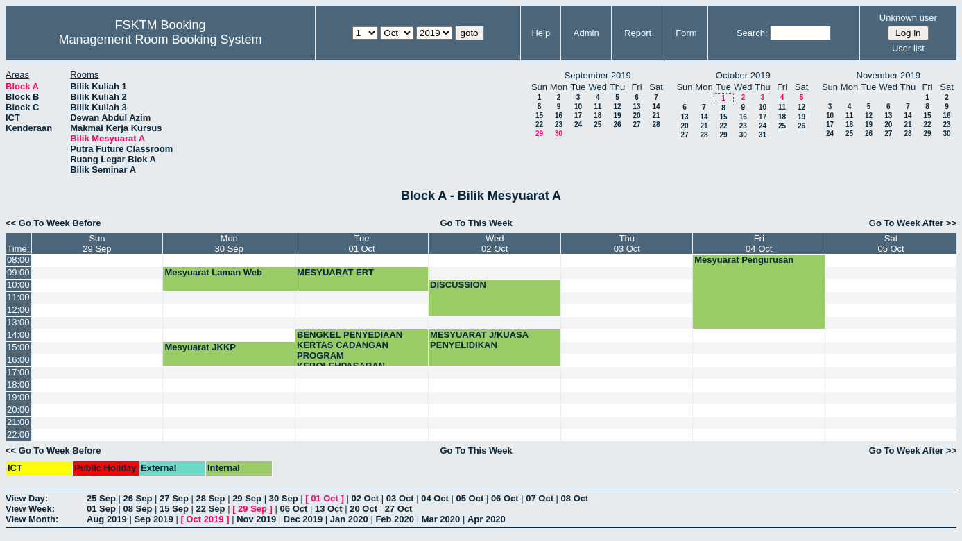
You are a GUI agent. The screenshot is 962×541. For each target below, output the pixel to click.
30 (558, 133)
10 (578, 106)
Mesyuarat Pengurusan (743, 260)
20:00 (18, 409)
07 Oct (539, 498)
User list (908, 48)
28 (656, 124)
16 (558, 115)
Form (686, 33)
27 (636, 124)
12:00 (18, 309)
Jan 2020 (349, 519)
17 (578, 115)
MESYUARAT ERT (335, 272)
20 (636, 115)
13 (636, 106)
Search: (752, 33)
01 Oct (324, 498)
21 (656, 115)
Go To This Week (476, 223)
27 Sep (174, 498)
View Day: (27, 498)
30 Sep (283, 498)
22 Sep (210, 509)
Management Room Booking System (159, 39)
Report (637, 33)
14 (656, 106)
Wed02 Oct (494, 243)
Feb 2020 (394, 519)
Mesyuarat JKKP (200, 347)
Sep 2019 (153, 519)
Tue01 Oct (361, 243)
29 (539, 133)
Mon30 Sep (229, 243)
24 (578, 124)
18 (597, 115)
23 (558, 124)
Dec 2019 (303, 519)
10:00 (18, 285)
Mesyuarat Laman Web (213, 272)
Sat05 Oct (890, 243)
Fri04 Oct (759, 243)
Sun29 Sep (97, 243)
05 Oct (470, 498)
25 (597, 124)
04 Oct (435, 498)
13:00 (18, 322)
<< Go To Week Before (53, 223)
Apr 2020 (486, 519)
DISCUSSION (458, 285)
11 (597, 106)
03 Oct (400, 498)
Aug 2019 (107, 519)
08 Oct (575, 498)
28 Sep (210, 498)
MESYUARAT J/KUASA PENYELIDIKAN (479, 339)
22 (539, 124)
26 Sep (138, 498)
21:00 (18, 422)
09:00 (18, 272)
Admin (586, 33)
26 (617, 124)
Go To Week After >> (912, 223)
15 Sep (174, 509)
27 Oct (399, 509)
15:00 (18, 347)
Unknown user (908, 17)
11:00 (18, 297)
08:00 (18, 260)
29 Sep (246, 498)
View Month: (32, 519)
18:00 (18, 384)
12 (617, 106)
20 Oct (363, 509)
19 (617, 115)
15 (539, 115)
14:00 (18, 334)
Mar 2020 (441, 519)
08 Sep (138, 509)
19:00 (18, 397)
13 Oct (329, 509)
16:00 (18, 359)
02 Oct (365, 498)
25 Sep (101, 498)
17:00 (18, 372)
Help (540, 33)
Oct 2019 (204, 519)
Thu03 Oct (627, 243)
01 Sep (101, 509)
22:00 (18, 434)
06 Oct (505, 498)
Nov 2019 (256, 519)
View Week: (30, 509)
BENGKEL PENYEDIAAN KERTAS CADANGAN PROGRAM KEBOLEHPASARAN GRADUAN (349, 355)
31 (762, 135)
